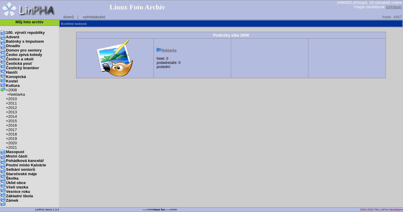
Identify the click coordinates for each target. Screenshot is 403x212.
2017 (12, 129)
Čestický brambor (22, 68)
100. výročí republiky (25, 32)
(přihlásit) (394, 7)
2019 (12, 138)
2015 (12, 121)
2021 (12, 147)
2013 (12, 112)
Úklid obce (16, 182)
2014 (12, 116)
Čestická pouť (19, 63)
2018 (12, 134)
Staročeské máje (21, 174)
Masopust (15, 152)
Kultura (13, 85)
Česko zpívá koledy (24, 54)
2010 (12, 99)
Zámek (12, 200)
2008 (12, 90)
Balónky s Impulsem (25, 41)
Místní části (16, 156)
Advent (12, 37)
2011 (12, 103)
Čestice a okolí (19, 59)
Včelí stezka (17, 187)
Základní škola (19, 196)
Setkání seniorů (20, 169)
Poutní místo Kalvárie (26, 165)
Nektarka (17, 94)
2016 (12, 125)
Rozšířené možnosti (74, 23)
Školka (12, 178)
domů (68, 17)
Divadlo (13, 46)
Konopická (16, 76)
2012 (12, 107)
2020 (12, 143)
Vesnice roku (18, 191)
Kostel (12, 81)
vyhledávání (94, 17)
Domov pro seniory (24, 50)
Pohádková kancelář (25, 160)
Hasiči (11, 72)
